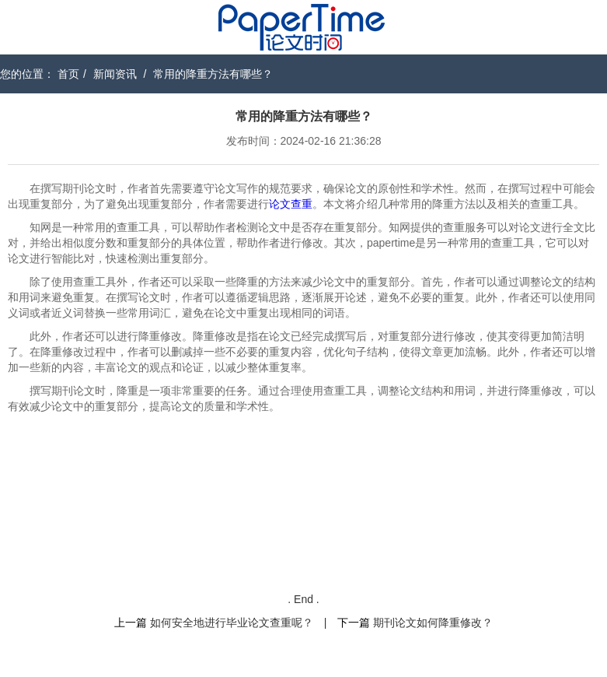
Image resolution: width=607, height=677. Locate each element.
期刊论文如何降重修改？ (433, 622)
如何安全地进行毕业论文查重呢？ (231, 622)
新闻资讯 (115, 74)
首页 (68, 74)
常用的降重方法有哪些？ (213, 74)
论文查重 (290, 204)
